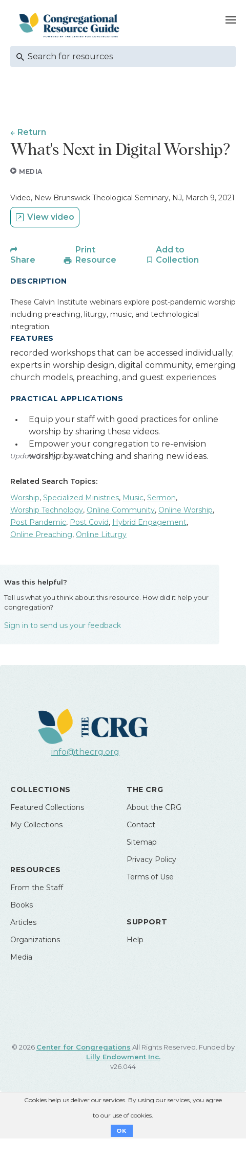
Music (133, 497)
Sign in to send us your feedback (62, 625)
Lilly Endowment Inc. (123, 1057)
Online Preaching (41, 534)
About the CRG (154, 807)
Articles (23, 922)
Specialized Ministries (81, 497)
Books (21, 905)
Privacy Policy (151, 859)
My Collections (36, 824)
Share (22, 260)
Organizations (35, 939)
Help (135, 939)
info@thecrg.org (85, 752)
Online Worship (185, 510)
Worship (24, 497)
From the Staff (36, 887)
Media (21, 957)
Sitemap (142, 842)
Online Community (121, 510)
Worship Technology (46, 510)
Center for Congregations (83, 1047)
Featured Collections (47, 807)
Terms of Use (150, 876)
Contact (141, 824)
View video (50, 217)
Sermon (161, 497)
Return (31, 132)
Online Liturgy (101, 534)
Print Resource (95, 255)
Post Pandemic (38, 522)
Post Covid (89, 522)
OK (121, 1130)
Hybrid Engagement (149, 522)
